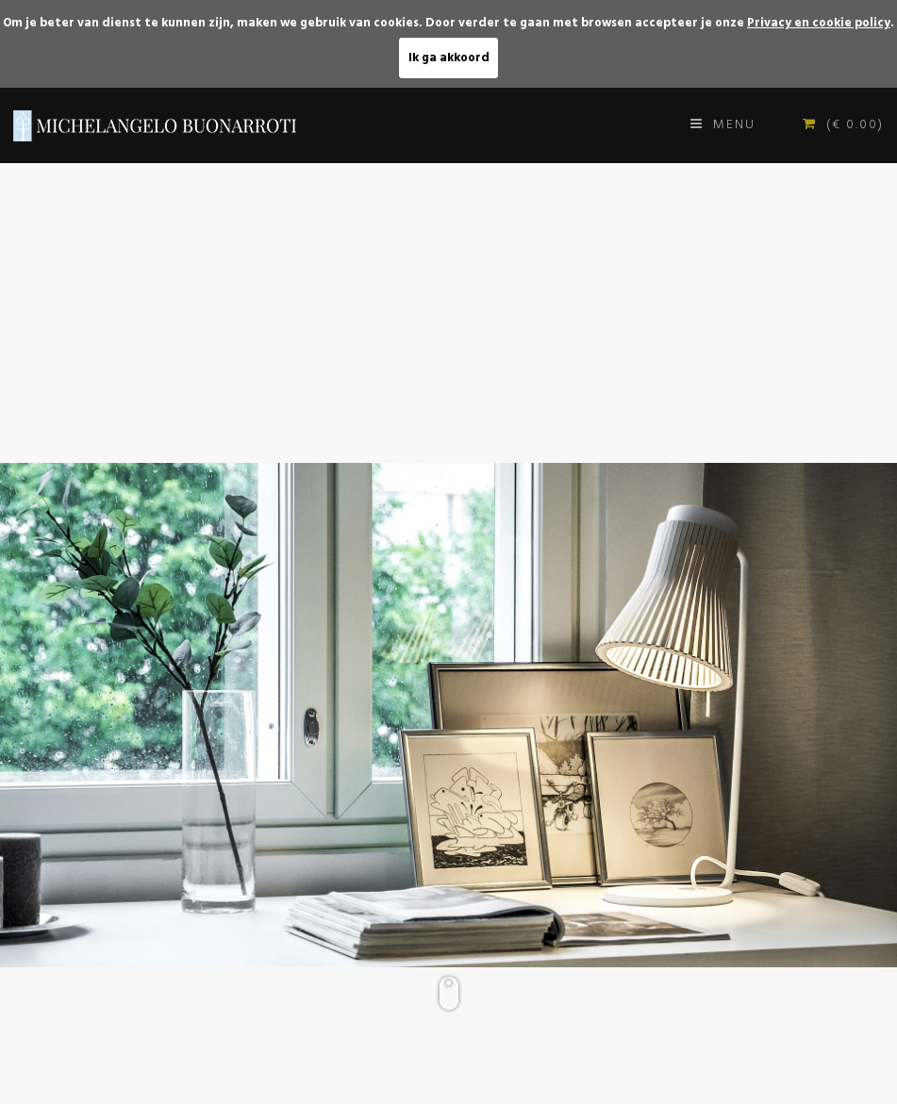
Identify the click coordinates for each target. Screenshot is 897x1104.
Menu (723, 125)
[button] (880, 180)
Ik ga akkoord (449, 58)
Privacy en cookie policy (818, 23)
